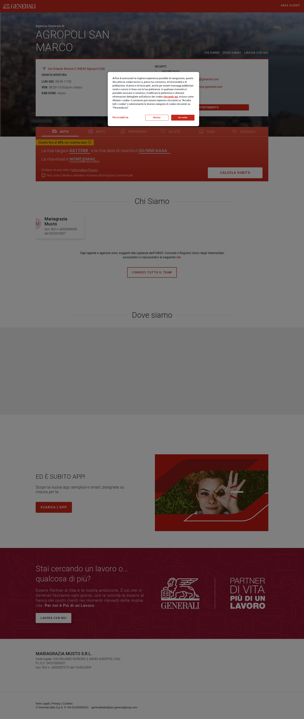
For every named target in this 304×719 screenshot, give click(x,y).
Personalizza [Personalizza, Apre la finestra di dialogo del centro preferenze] (120, 117)
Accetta (182, 117)
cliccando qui (170, 96)
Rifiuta (157, 117)
